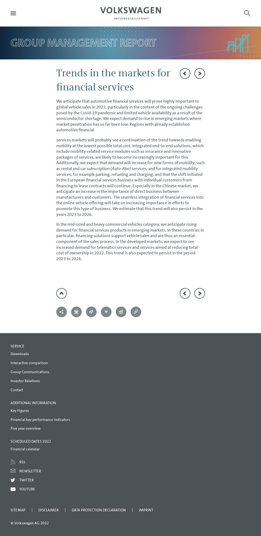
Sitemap (18, 510)
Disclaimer (48, 510)
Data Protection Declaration (99, 510)
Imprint (146, 510)
